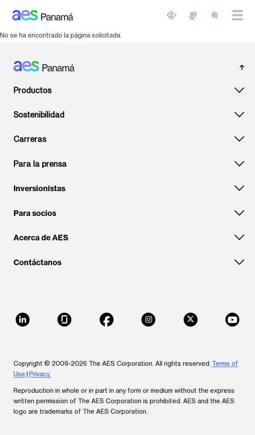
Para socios (34, 213)
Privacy (40, 374)
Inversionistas (39, 188)
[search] (215, 15)
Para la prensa (40, 164)
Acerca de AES (40, 238)
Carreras (29, 139)
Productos (32, 90)
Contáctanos (37, 262)
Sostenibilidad (38, 114)
